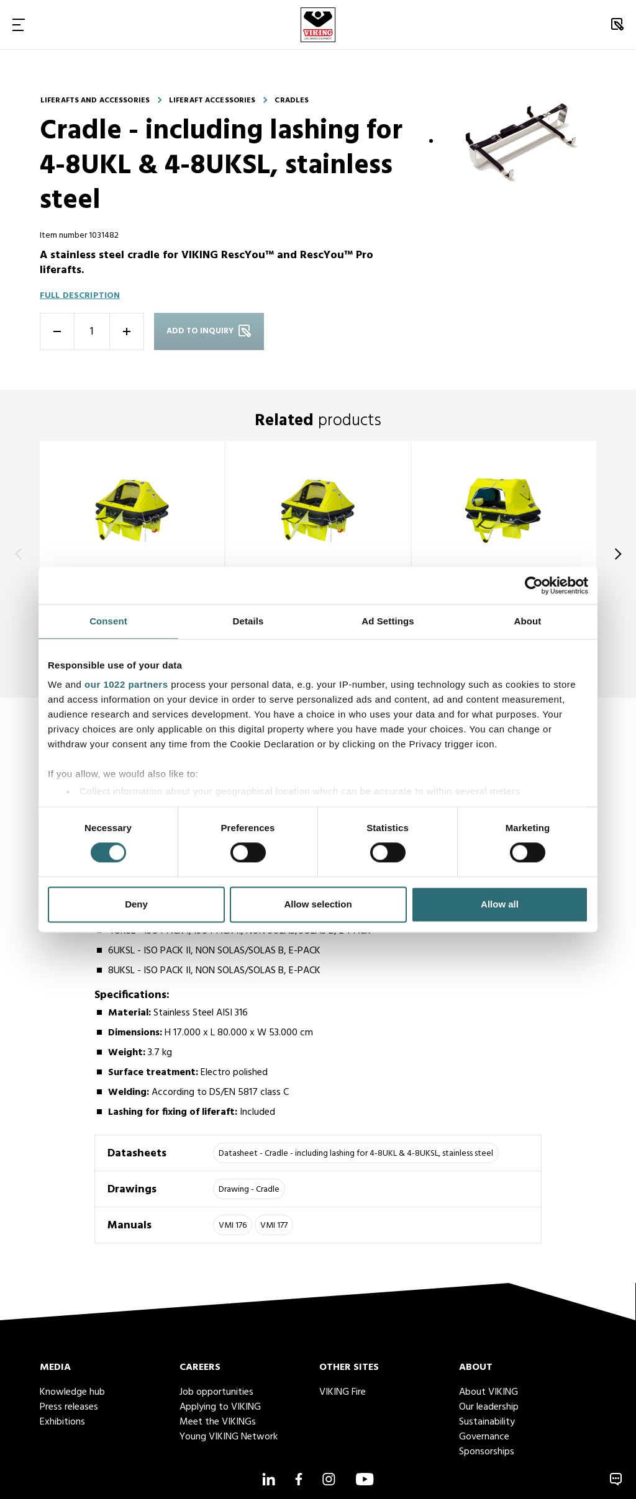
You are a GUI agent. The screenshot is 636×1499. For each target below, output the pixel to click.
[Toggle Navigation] (18, 24)
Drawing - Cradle (249, 1189)
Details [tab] (248, 621)
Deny (136, 904)
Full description (80, 296)
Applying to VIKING (220, 1407)
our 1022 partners (126, 684)
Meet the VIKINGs (217, 1422)
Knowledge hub (72, 1392)
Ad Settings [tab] (387, 621)
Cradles (292, 100)
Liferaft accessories (212, 100)
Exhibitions (62, 1422)
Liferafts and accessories (95, 100)
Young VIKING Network (228, 1437)
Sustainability (487, 1422)
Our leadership (489, 1407)
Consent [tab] (108, 621)
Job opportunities (216, 1392)
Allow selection (318, 904)
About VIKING (488, 1392)
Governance (484, 1437)
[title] (132, 554)
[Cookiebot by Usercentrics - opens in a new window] (533, 585)
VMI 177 (274, 1225)
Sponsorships (486, 1452)
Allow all (500, 904)
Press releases (69, 1407)
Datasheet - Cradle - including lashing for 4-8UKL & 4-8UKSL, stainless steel (356, 1153)
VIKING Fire (342, 1392)
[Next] (615, 554)
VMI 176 (233, 1225)
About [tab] (528, 621)
